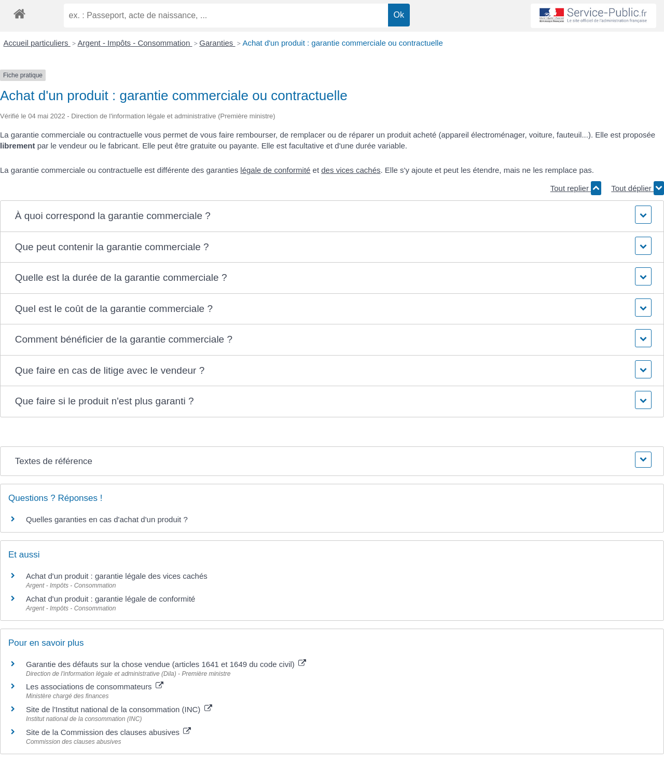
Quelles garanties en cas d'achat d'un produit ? (107, 519)
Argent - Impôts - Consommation (135, 42)
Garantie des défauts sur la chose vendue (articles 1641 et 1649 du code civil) (166, 664)
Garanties (217, 42)
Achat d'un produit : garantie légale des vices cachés (117, 576)
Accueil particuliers (37, 42)
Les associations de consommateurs (94, 686)
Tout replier (575, 188)
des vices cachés (350, 170)
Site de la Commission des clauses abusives (108, 732)
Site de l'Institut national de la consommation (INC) (119, 709)
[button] (332, 216)
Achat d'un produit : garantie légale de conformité (110, 598)
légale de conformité (275, 170)
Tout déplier (637, 188)
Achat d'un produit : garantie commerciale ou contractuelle (342, 42)
